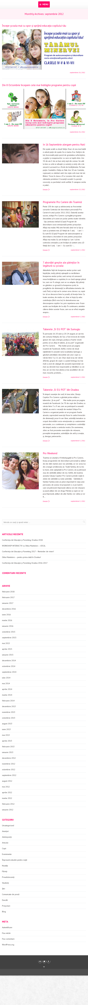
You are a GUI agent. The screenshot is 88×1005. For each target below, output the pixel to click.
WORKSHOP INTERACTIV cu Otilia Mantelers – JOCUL (24, 546)
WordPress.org (8, 944)
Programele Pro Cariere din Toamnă (62, 202)
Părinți (4, 871)
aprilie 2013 (7, 741)
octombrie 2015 (8, 632)
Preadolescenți (8, 877)
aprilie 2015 (7, 649)
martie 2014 (7, 695)
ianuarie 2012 (7, 809)
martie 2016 (7, 620)
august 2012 (7, 781)
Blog (4, 911)
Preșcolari (6, 906)
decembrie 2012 (9, 758)
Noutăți (5, 865)
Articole (5, 842)
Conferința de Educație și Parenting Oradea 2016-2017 (24, 563)
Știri (3, 888)
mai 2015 (6, 643)
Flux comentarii (8, 939)
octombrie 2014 (8, 666)
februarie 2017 (8, 597)
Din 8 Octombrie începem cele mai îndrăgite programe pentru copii (39, 85)
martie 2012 (7, 798)
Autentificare (7, 927)
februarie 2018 (8, 591)
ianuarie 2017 (7, 603)
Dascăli (5, 900)
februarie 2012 (8, 804)
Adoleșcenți (7, 837)
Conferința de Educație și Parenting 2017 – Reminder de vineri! (28, 551)
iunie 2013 (6, 729)
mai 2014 (6, 683)
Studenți (5, 883)
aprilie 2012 (7, 792)
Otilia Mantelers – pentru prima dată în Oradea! (21, 557)
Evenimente (7, 854)
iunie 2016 (6, 614)
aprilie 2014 (7, 689)
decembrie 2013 (9, 706)
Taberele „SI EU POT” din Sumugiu (61, 329)
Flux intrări (6, 933)
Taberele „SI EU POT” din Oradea (61, 389)
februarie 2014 (8, 700)
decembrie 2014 (9, 660)
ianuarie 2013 (7, 752)
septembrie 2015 (9, 637)
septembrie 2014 (9, 672)
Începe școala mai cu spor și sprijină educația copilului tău (34, 25)
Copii (4, 848)
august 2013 (7, 723)
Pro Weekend (50, 453)
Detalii (45, 190)
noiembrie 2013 (8, 712)
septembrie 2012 (9, 775)
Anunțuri (5, 831)
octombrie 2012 (8, 769)
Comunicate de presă (10, 894)
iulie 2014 (6, 677)
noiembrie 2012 (8, 764)
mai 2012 (6, 786)
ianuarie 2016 (7, 626)
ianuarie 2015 (7, 655)
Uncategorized (8, 825)
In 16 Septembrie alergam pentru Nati (64, 144)
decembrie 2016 (9, 609)
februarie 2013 (8, 746)
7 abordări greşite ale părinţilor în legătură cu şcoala (61, 264)
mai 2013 (6, 735)
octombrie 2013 (8, 718)
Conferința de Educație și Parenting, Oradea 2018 (22, 540)
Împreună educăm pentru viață (14, 860)
